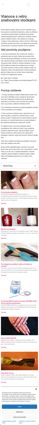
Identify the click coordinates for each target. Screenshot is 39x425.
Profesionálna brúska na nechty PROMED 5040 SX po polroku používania (19, 302)
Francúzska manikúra (9, 192)
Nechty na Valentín (8, 229)
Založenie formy (7, 373)
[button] (36, 389)
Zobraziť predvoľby (19, 417)
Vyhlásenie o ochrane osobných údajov (27, 421)
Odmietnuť (19, 412)
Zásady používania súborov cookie (9, 421)
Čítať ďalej (3, 203)
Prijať (19, 407)
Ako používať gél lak (8, 338)
